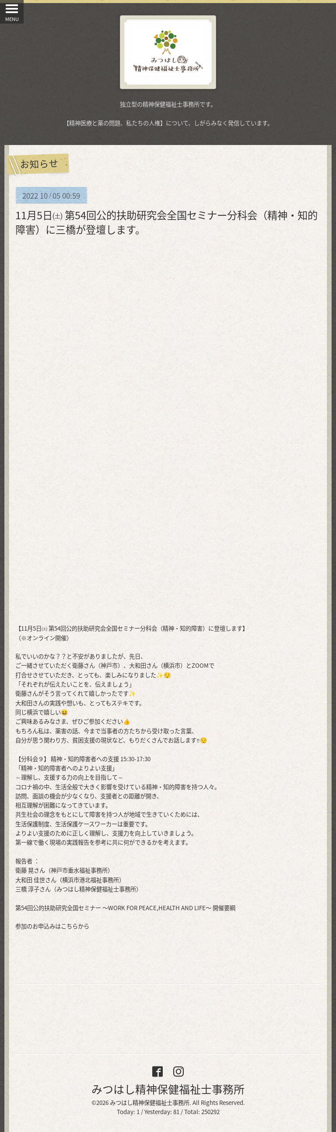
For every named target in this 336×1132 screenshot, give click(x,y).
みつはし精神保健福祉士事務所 (168, 1089)
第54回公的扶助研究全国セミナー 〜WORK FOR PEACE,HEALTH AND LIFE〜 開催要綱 (125, 908)
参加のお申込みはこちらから (52, 926)
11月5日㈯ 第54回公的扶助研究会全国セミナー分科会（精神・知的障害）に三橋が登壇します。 (166, 222)
